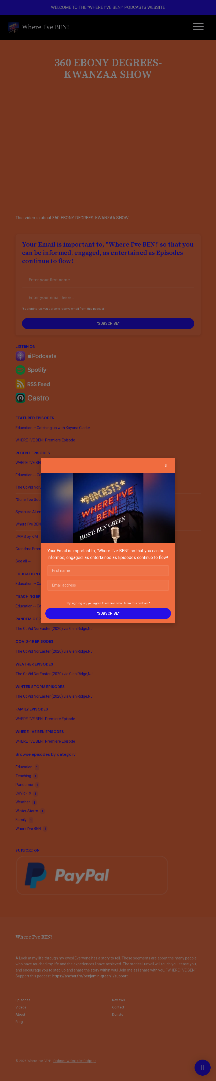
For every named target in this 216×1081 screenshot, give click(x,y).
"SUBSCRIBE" (108, 613)
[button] (166, 465)
